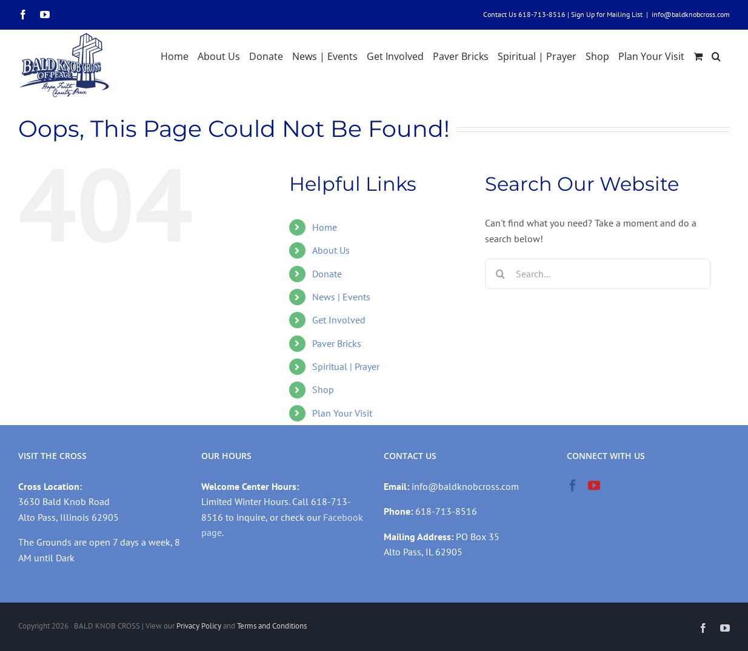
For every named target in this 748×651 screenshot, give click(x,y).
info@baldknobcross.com (691, 14)
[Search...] (597, 274)
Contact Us (499, 14)
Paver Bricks (336, 343)
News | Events (341, 297)
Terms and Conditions (272, 626)
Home (324, 227)
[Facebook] (573, 486)
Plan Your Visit (342, 413)
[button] (716, 55)
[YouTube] (594, 486)
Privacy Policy (198, 626)
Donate (327, 274)
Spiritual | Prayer (345, 366)
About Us (331, 250)
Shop (323, 389)
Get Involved (339, 320)
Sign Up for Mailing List (607, 14)
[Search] (500, 274)
